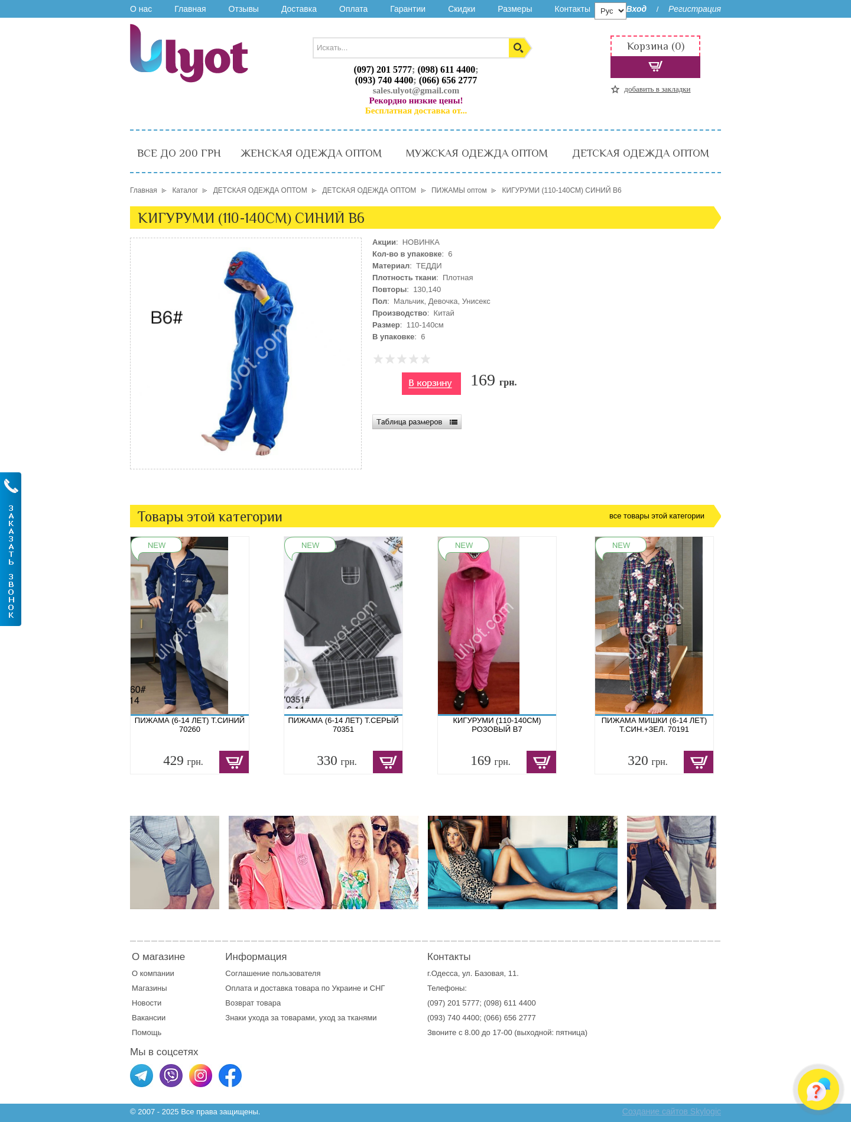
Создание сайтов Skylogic (671, 1111)
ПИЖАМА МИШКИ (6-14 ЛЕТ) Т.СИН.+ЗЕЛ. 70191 (654, 725)
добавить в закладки (657, 89)
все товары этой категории (656, 515)
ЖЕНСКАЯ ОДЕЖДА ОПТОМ (311, 153)
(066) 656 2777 (448, 80)
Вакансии (148, 1017)
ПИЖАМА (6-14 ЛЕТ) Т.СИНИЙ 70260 (190, 725)
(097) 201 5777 (382, 69)
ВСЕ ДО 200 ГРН (179, 153)
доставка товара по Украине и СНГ (324, 988)
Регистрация (694, 9)
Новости (146, 1002)
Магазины (149, 988)
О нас (141, 9)
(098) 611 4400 (446, 69)
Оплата (353, 9)
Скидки (461, 9)
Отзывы (244, 9)
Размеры (515, 9)
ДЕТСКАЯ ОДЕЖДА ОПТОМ (640, 153)
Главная (190, 9)
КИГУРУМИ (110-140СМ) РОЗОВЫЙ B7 (497, 725)
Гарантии (408, 9)
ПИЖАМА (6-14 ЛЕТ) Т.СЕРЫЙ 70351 (343, 725)
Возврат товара (253, 1002)
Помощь (146, 1032)
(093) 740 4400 (384, 80)
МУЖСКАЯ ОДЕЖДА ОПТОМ (477, 153)
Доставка (299, 9)
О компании (153, 973)
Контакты (572, 9)
